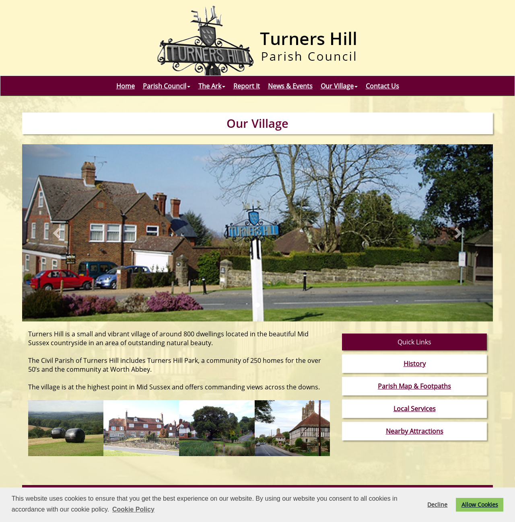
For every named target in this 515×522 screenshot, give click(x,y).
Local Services (414, 408)
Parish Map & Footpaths (414, 386)
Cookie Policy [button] (133, 509)
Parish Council (166, 86)
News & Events (290, 86)
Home (125, 86)
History (415, 363)
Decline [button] (437, 504)
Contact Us (382, 86)
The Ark (211, 86)
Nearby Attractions (414, 431)
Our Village (339, 86)
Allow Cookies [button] (479, 504)
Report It (246, 86)
